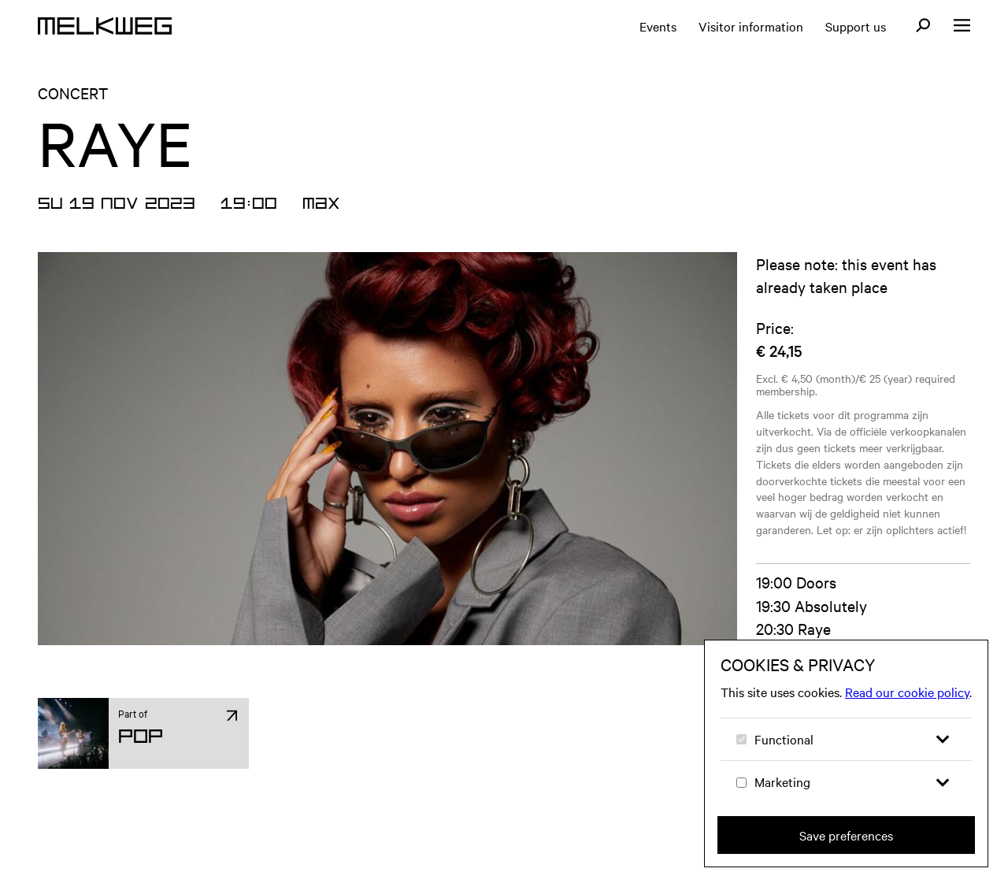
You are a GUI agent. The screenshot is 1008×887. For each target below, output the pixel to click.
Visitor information (751, 26)
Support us (855, 26)
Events (657, 26)
